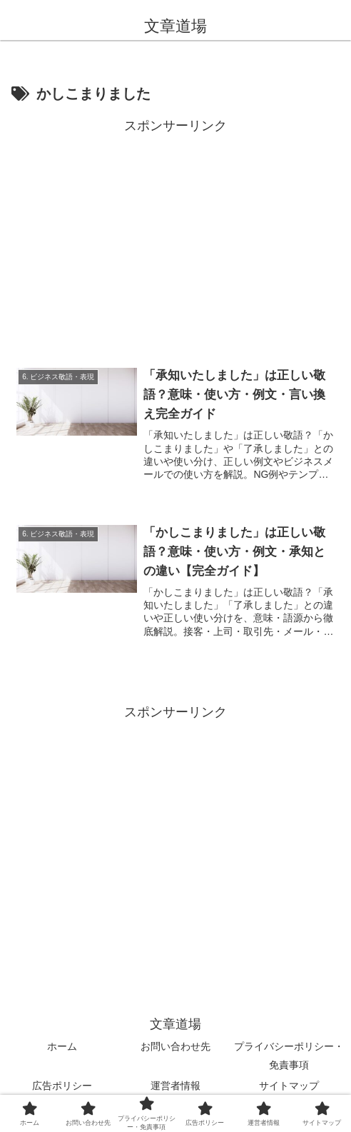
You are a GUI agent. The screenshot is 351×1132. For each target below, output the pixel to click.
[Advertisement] (175, 238)
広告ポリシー (62, 1085)
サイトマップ (289, 1085)
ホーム (62, 1047)
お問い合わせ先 (175, 1047)
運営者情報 (175, 1085)
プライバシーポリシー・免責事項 (289, 1056)
